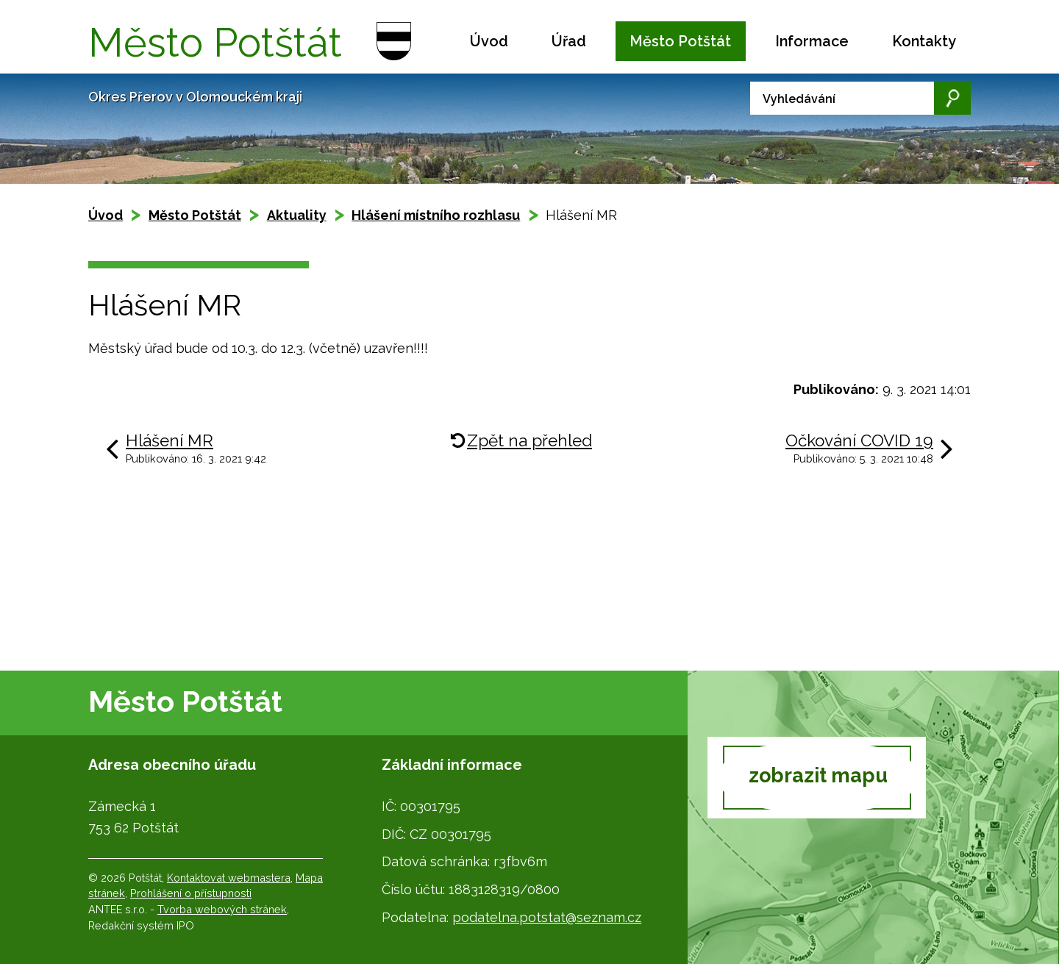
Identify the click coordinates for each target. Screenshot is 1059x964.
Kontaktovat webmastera (228, 877)
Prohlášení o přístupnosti (191, 893)
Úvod (489, 41)
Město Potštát (680, 41)
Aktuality (297, 215)
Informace (812, 41)
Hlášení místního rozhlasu (436, 215)
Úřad (569, 41)
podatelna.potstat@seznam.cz (546, 917)
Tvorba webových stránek (222, 909)
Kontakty (924, 41)
